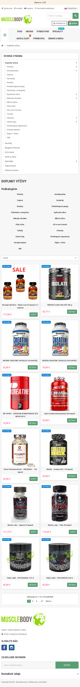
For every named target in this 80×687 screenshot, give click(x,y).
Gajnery (20, 200)
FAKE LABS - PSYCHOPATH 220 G (59, 578)
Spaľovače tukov (60, 212)
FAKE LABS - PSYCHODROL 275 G (20, 578)
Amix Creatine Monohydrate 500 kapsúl (59, 414)
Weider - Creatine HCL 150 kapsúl (60, 469)
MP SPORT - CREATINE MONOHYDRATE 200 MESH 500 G (20, 415)
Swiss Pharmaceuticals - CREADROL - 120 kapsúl (20, 470)
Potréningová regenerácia (59, 237)
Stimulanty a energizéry (20, 212)
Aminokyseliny (60, 194)
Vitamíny (60, 230)
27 (42, 601)
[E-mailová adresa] (28, 665)
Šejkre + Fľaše (60, 243)
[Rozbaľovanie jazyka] (71, 8)
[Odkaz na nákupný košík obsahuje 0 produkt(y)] (73, 23)
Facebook (4, 647)
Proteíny (20, 194)
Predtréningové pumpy (60, 206)
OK (67, 665)
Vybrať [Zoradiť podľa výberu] (5, 258)
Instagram (11, 647)
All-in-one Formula (60, 224)
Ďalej (49, 601)
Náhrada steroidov (20, 218)
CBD (20, 249)
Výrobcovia (6, 8)
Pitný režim (20, 224)
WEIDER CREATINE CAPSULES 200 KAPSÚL (59, 361)
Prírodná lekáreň (20, 243)
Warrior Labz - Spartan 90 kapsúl (20, 525)
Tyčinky (20, 230)
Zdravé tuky (20, 237)
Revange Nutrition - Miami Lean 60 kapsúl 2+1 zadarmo (20, 306)
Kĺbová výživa (60, 218)
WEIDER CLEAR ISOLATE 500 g (59, 305)
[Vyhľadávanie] (62, 16)
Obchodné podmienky (44, 8)
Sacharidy (60, 200)
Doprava (28, 8)
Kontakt (18, 8)
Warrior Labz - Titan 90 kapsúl (59, 525)
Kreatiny (20, 206)
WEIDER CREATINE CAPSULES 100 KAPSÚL (20, 361)
